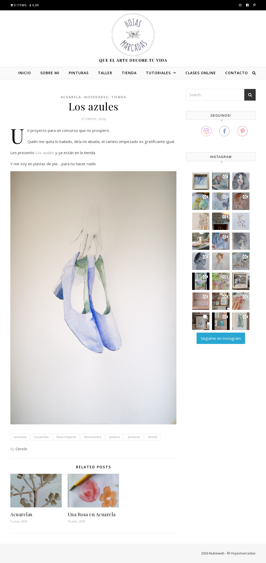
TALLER (105, 72)
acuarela (20, 437)
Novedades (96, 97)
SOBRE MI (49, 72)
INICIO (24, 72)
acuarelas (41, 437)
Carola (21, 448)
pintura (114, 437)
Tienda (118, 97)
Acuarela (71, 97)
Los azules (44, 152)
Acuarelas (21, 514)
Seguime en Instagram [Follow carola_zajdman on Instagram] (221, 338)
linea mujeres (66, 437)
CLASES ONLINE (200, 72)
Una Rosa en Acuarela (92, 514)
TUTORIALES (158, 72)
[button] (200, 181)
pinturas (134, 437)
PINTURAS (79, 72)
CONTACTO (236, 72)
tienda (152, 437)
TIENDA (129, 72)
